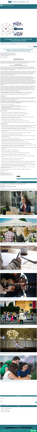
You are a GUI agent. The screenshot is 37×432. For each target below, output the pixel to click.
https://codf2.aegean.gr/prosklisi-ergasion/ (7, 102)
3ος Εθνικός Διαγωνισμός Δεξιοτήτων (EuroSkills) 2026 (10, 270)
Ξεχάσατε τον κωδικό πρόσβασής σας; (6, 408)
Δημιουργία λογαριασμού (5, 411)
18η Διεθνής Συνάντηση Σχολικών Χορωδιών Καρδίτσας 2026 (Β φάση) (13, 243)
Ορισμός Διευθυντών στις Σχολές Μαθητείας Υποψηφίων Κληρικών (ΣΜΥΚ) (13, 183)
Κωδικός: (1, 401)
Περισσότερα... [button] (9, 430)
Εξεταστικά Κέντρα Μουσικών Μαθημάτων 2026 (9, 298)
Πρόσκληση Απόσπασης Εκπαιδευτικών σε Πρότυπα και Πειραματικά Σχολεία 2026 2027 (16, 216)
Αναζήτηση (14, 426)
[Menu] (36, 8)
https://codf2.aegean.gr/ (29, 166)
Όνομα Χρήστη (2, 398)
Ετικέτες (18, 426)
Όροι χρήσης (10, 426)
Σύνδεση (18, 406)
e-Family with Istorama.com (18, 427)
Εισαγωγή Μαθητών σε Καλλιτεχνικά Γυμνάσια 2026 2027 (11, 353)
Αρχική (9, 43)
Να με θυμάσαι (3, 404)
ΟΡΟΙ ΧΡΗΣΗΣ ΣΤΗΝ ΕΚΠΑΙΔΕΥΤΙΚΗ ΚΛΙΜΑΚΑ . (8, 186)
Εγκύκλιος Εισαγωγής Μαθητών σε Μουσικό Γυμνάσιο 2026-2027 (12, 325)
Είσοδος (20, 426)
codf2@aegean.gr (9, 167)
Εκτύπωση (35, 46)
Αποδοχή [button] (33, 430)
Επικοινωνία (6, 426)
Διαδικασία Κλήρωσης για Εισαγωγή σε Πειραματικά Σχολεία (11, 380)
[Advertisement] (18, 14)
